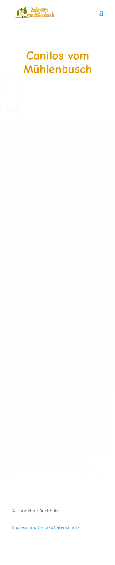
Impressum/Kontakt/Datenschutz (45, 527)
